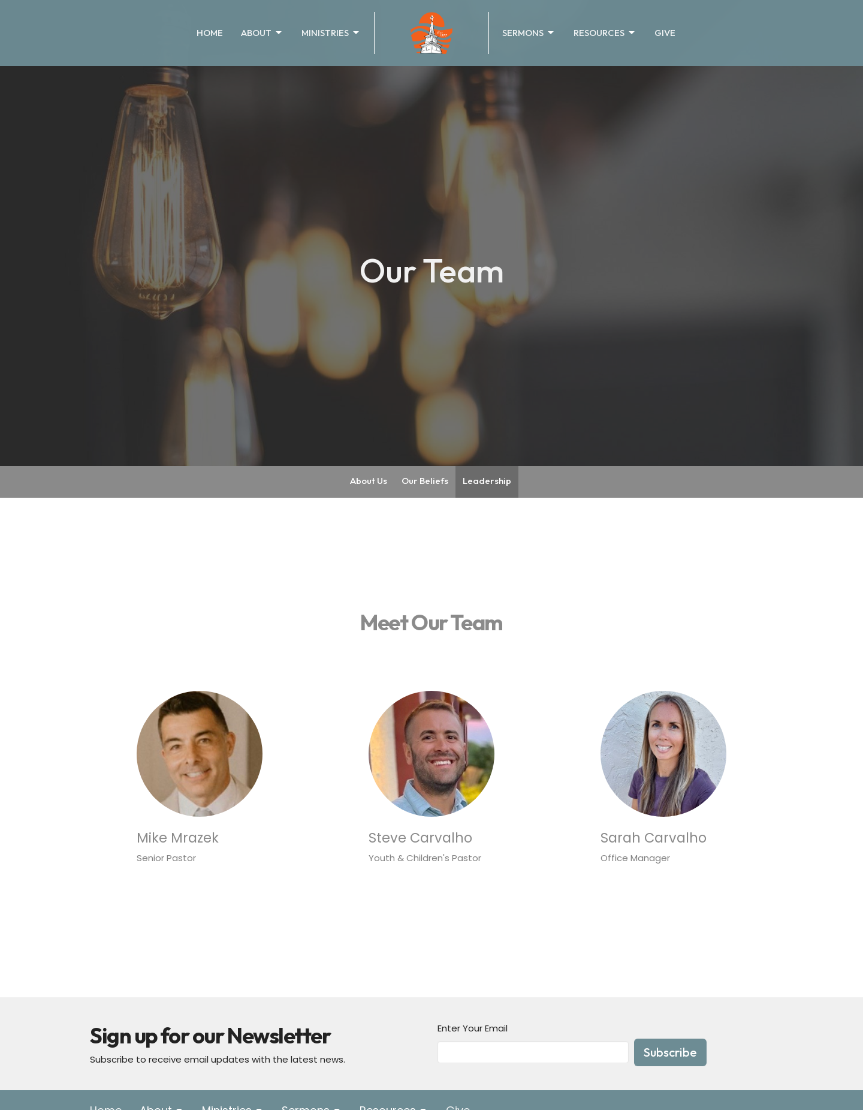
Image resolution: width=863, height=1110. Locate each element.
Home (210, 32)
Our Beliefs (425, 480)
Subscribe (670, 1052)
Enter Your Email (472, 1028)
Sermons (529, 33)
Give (664, 32)
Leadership (487, 480)
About (262, 33)
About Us (368, 480)
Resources (605, 33)
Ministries (331, 33)
